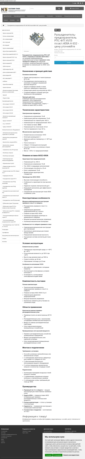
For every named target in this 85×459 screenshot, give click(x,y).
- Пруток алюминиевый (7, 48)
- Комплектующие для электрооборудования (7, 159)
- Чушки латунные (6, 87)
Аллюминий (4, 437)
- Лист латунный (6, 42)
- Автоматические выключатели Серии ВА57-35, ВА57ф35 (9, 133)
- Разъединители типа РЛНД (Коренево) (9, 182)
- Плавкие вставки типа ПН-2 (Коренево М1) (9, 167)
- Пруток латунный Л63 (7, 33)
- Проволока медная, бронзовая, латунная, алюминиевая (10, 91)
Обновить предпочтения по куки (8, 0)
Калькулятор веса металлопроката (72, 16)
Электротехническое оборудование (36, 16)
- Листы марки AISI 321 (7, 107)
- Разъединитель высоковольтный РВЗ (10, 191)
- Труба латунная (6, 66)
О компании (4, 431)
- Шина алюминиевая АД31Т (9, 72)
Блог (18, 20)
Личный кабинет (48, 431)
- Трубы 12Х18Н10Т (6, 126)
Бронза (3, 442)
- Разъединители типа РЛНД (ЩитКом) (9, 187)
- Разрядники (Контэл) (7, 175)
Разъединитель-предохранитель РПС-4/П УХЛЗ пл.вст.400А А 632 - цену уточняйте (27, 25)
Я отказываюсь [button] (57, 455)
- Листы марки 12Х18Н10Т (8, 104)
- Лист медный (5, 45)
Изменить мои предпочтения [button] (71, 455)
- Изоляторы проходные (8, 155)
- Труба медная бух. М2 (7, 69)
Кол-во (56, 55)
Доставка (3, 433)
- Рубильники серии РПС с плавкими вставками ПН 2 (11, 211)
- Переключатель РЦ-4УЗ (8, 163)
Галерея (6, 20)
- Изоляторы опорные (7, 152)
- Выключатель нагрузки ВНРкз (9, 142)
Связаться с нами (26, 431)
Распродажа (50, 16)
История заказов (48, 433)
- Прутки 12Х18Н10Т (7, 120)
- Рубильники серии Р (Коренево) (10, 203)
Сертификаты (58, 16)
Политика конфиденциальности (9, 434)
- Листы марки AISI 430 (7, 113)
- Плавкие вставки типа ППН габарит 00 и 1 (10, 171)
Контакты (12, 20)
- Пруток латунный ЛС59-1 (8, 60)
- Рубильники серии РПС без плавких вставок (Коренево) (9, 207)
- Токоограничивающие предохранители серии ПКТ (9, 221)
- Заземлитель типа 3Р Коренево (10, 149)
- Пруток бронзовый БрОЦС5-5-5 (10, 54)
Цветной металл (7, 16)
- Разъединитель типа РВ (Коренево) (11, 200)
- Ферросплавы (6, 98)
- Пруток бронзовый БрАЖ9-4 (9, 51)
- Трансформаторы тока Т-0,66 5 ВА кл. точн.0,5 (10, 225)
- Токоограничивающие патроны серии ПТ (10, 216)
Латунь (3, 441)
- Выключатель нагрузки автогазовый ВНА (8, 145)
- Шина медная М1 (6, 75)
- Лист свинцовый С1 (7, 78)
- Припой (4, 95)
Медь (2, 439)
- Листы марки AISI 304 (7, 110)
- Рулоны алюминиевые (8, 36)
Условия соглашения (6, 436)
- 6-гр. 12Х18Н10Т (6, 123)
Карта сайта (25, 433)
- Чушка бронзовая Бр (7, 84)
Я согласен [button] (49, 455)
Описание (26, 51)
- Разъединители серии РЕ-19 (9, 178)
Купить (69, 62)
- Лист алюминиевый (7, 39)
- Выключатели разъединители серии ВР (9, 138)
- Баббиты (4, 81)
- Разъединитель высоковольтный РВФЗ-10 (10, 196)
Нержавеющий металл (19, 16)
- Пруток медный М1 (7, 63)
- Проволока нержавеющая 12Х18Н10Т (8, 116)
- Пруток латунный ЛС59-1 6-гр (9, 57)
